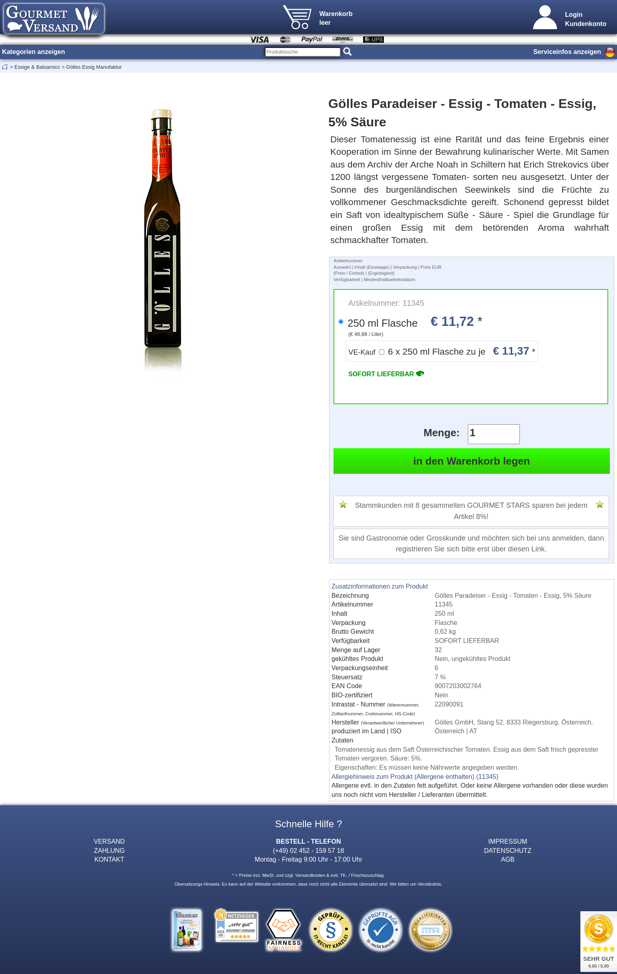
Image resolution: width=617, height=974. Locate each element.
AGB (508, 859)
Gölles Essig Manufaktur (94, 67)
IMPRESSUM (507, 841)
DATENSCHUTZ (507, 850)
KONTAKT (109, 859)
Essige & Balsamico (37, 67)
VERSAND (109, 841)
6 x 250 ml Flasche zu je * (441, 351)
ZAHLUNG (109, 850)
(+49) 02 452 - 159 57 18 (308, 850)
